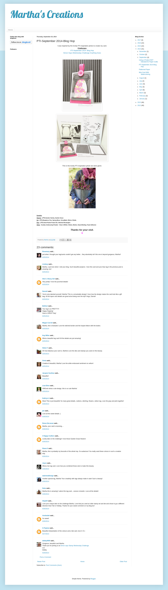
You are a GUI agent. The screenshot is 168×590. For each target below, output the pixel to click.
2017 (139, 40)
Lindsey (45, 264)
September (143, 57)
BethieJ (45, 306)
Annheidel (46, 515)
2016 (139, 43)
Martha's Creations (46, 14)
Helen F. (45, 348)
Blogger (93, 579)
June (141, 84)
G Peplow (45, 528)
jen (43, 411)
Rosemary (46, 251)
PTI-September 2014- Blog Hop (82, 50)
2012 (139, 105)
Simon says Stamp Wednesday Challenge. (75, 546)
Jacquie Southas (48, 373)
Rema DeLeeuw (48, 423)
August (142, 78)
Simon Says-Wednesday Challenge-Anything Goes (82, 53)
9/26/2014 (45, 404)
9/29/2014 (45, 553)
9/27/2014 (45, 534)
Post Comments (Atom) (54, 565)
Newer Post (41, 561)
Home (10, 30)
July (140, 81)
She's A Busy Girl (48, 279)
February (142, 96)
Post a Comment (45, 557)
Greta (44, 360)
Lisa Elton (46, 386)
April (141, 90)
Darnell (44, 291)
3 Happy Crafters (48, 436)
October (142, 54)
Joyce (44, 463)
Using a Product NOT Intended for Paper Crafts (148, 61)
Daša (44, 488)
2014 (139, 49)
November (143, 51)
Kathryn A (45, 398)
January (142, 99)
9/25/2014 (45, 257)
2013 (139, 102)
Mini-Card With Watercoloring (144, 73)
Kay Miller (46, 335)
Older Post (123, 561)
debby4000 (46, 541)
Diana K (45, 448)
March (141, 93)
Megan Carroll (47, 323)
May (141, 87)
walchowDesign (48, 476)
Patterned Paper (144, 69)
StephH (45, 501)
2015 (139, 46)
